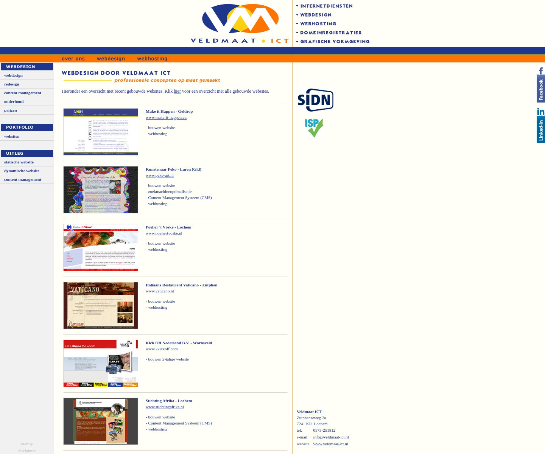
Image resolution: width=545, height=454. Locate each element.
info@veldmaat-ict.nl (331, 437)
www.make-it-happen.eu (166, 117)
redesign (11, 84)
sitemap (26, 444)
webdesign (13, 75)
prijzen (10, 110)
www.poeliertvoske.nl (164, 233)
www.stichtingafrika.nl (165, 406)
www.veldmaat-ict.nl (330, 444)
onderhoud (13, 101)
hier (177, 91)
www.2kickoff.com (162, 349)
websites (11, 136)
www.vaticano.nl (160, 291)
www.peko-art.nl (160, 175)
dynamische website (21, 170)
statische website (19, 162)
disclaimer (27, 450)
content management (22, 92)
